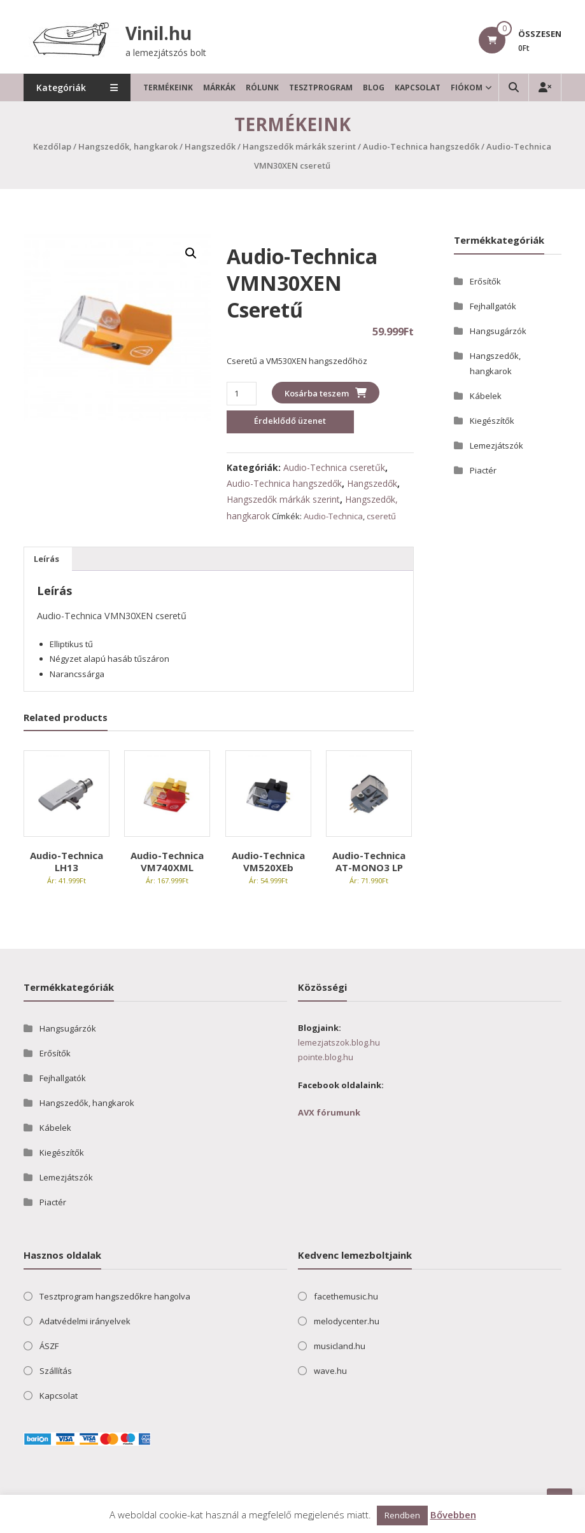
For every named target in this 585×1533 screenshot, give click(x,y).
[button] (191, 253)
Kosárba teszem (317, 393)
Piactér (483, 470)
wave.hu (330, 1370)
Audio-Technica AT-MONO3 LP (368, 861)
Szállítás (55, 1370)
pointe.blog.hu (325, 1057)
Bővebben (453, 1514)
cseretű (381, 516)
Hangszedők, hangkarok (128, 146)
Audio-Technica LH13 (66, 861)
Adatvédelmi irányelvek (84, 1321)
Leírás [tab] (46, 558)
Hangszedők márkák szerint (299, 146)
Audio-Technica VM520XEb (268, 861)
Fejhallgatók (493, 306)
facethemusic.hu (346, 1296)
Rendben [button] (402, 1515)
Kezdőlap (52, 146)
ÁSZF (49, 1346)
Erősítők (485, 281)
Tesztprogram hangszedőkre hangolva (114, 1296)
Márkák (220, 87)
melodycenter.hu (346, 1321)
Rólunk (262, 87)
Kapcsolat (418, 87)
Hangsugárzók (498, 331)
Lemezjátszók (496, 445)
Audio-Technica (333, 516)
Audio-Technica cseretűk (334, 467)
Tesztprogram (321, 87)
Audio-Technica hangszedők (421, 146)
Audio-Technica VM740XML (167, 861)
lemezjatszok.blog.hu (339, 1042)
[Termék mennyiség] (242, 393)
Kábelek (486, 396)
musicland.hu (339, 1346)
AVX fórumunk (329, 1112)
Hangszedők (210, 146)
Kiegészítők (492, 420)
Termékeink (169, 87)
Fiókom (467, 87)
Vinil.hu (158, 33)
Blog (374, 87)
